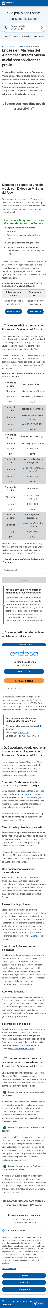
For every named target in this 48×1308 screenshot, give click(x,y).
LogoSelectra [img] (5, 1301)
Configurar (24, 1289)
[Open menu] (40, 3)
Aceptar (24, 1276)
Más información (9, 1269)
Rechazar (23, 1283)
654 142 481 (23, 732)
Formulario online (24, 681)
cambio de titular (12, 981)
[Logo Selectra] (8, 3)
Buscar (24, 580)
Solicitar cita (13, 311)
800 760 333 (32, 736)
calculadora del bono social (21, 1048)
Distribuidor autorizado (13, 689)
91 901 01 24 (35, 311)
